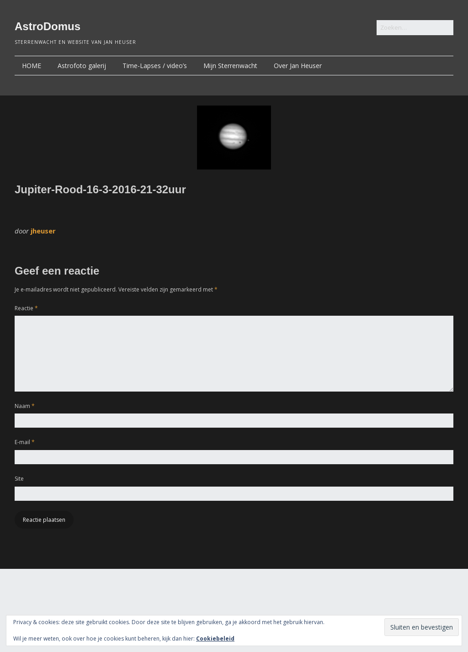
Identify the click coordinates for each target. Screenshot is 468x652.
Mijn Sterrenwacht (230, 65)
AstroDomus (47, 26)
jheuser (43, 230)
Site (19, 478)
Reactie (26, 308)
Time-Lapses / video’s (154, 65)
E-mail (25, 442)
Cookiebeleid (215, 638)
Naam (25, 406)
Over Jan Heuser (298, 65)
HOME (31, 65)
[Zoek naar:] (415, 27)
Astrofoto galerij (82, 65)
